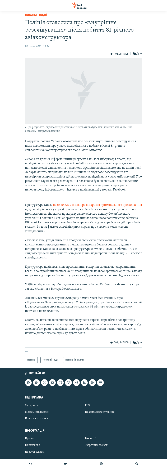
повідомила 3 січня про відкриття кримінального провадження (97, 205)
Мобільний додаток (37, 412)
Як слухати (31, 405)
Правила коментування (99, 412)
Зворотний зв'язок (96, 445)
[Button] (119, 54)
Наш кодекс (32, 445)
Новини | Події (36, 15)
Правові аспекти (35, 451)
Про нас (30, 438)
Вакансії (90, 438)
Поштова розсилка (36, 418)
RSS (87, 405)
